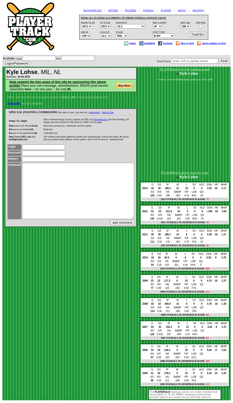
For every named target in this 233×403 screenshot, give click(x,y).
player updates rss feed (214, 43)
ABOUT (182, 10)
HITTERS (113, 10)
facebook (167, 43)
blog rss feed (187, 43)
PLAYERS (166, 10)
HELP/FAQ (198, 10)
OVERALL (148, 10)
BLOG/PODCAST (92, 10)
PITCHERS (130, 10)
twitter (132, 43)
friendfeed (149, 43)
